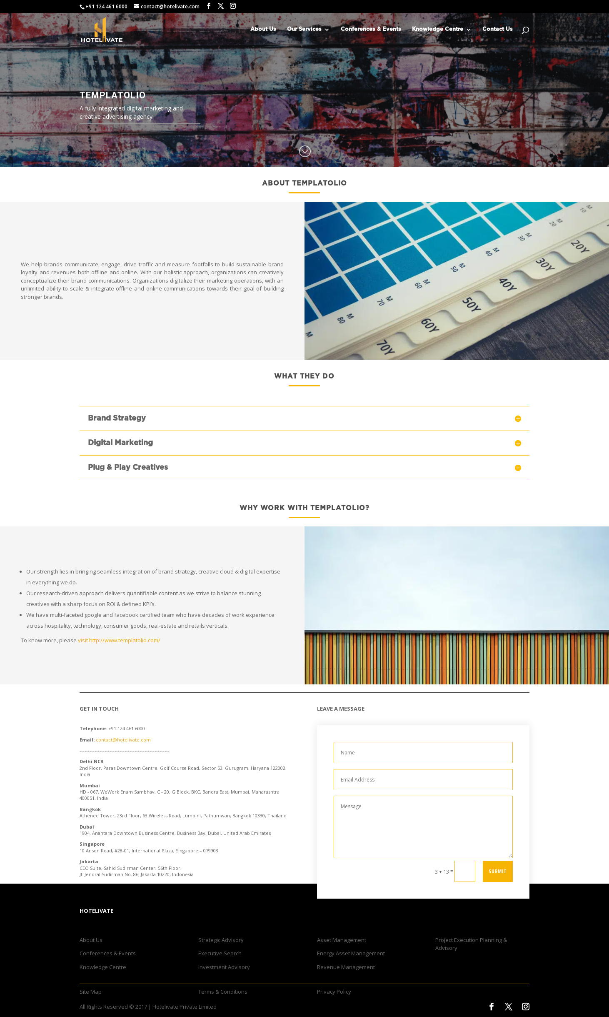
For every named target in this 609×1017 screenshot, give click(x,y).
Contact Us (497, 29)
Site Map (91, 991)
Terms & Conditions (222, 991)
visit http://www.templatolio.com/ (119, 640)
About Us (263, 29)
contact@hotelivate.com (123, 739)
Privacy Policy (334, 991)
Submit (498, 871)
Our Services (304, 29)
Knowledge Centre (437, 29)
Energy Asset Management (351, 953)
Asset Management (341, 940)
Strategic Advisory (221, 940)
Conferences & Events (371, 29)
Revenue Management (346, 967)
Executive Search (220, 953)
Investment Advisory (224, 967)
